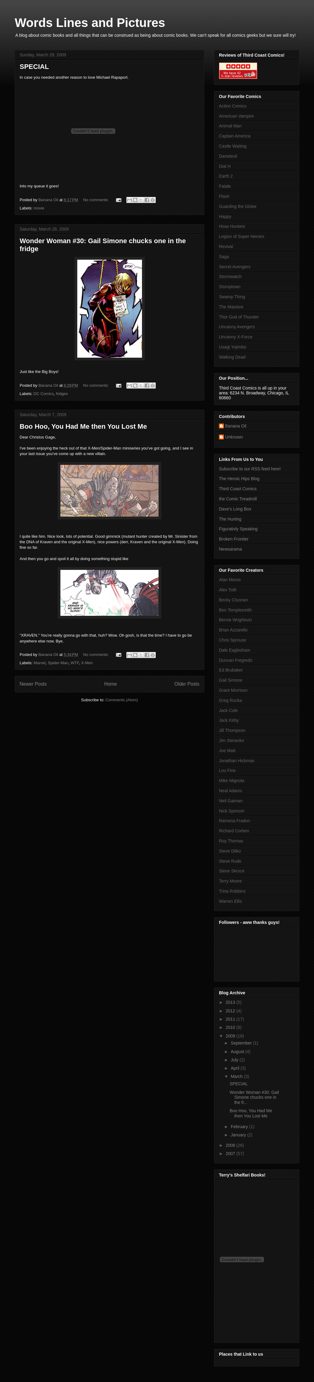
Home (110, 684)
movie (39, 208)
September (242, 1043)
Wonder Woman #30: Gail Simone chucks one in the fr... (254, 1097)
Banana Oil (235, 426)
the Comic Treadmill (238, 498)
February (240, 1126)
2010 (231, 1027)
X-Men (87, 663)
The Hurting (230, 519)
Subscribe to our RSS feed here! (250, 468)
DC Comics (44, 393)
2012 (231, 1010)
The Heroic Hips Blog (239, 478)
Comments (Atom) (121, 700)
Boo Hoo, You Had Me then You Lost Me (83, 426)
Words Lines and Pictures (90, 22)
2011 (231, 1019)
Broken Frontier (233, 539)
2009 (231, 1036)
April (235, 1068)
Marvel (40, 663)
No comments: (96, 200)
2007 (231, 1153)
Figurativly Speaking (238, 528)
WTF (75, 663)
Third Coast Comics (238, 488)
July (235, 1059)
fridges (62, 393)
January (239, 1134)
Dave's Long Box (235, 508)
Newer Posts (33, 684)
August (238, 1051)
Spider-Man (58, 663)
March (237, 1076)
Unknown (234, 437)
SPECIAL (34, 66)
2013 (231, 1002)
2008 (231, 1145)
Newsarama (230, 549)
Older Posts (186, 684)
